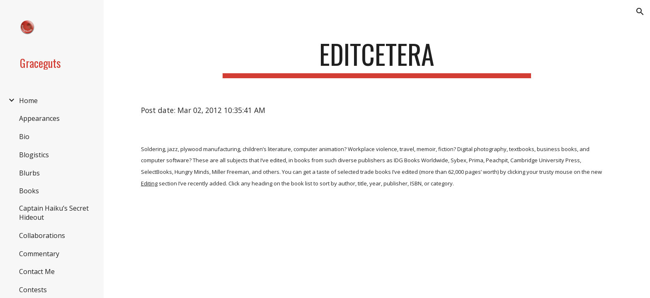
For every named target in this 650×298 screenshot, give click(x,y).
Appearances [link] (39, 118)
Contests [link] (33, 289)
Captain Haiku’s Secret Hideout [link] (54, 213)
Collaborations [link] (42, 235)
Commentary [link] (39, 253)
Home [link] (28, 100)
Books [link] (29, 190)
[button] (640, 12)
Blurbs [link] (29, 173)
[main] (376, 58)
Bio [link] (24, 136)
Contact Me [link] (37, 271)
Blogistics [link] (34, 154)
